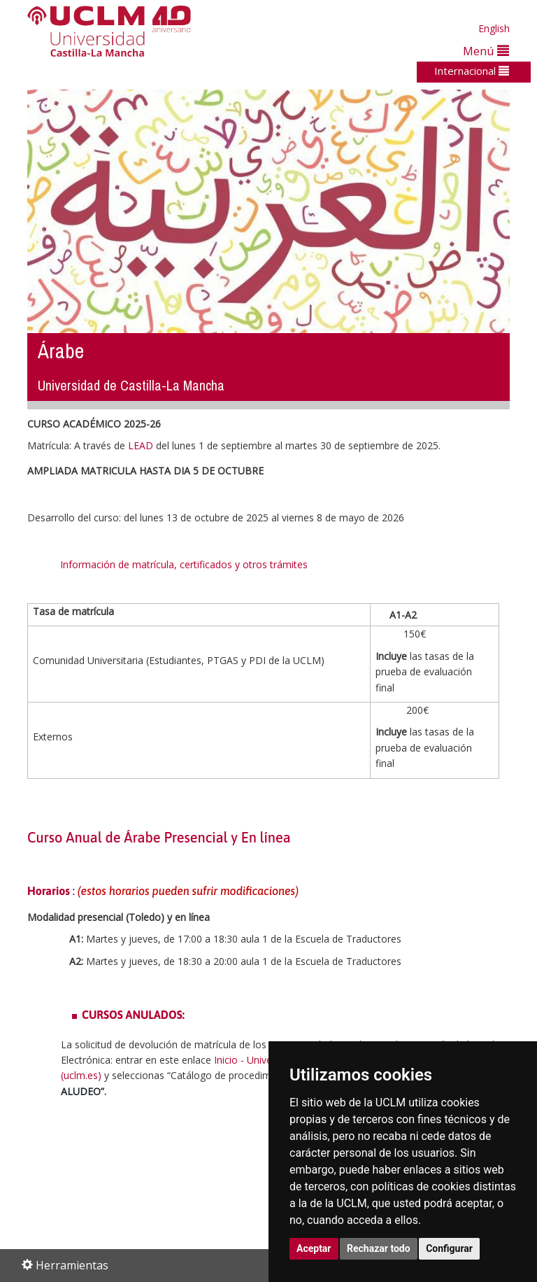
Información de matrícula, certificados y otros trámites (185, 564)
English (494, 28)
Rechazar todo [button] (378, 1248)
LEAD (140, 445)
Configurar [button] (449, 1248)
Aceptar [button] (313, 1248)
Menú (486, 51)
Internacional (471, 71)
